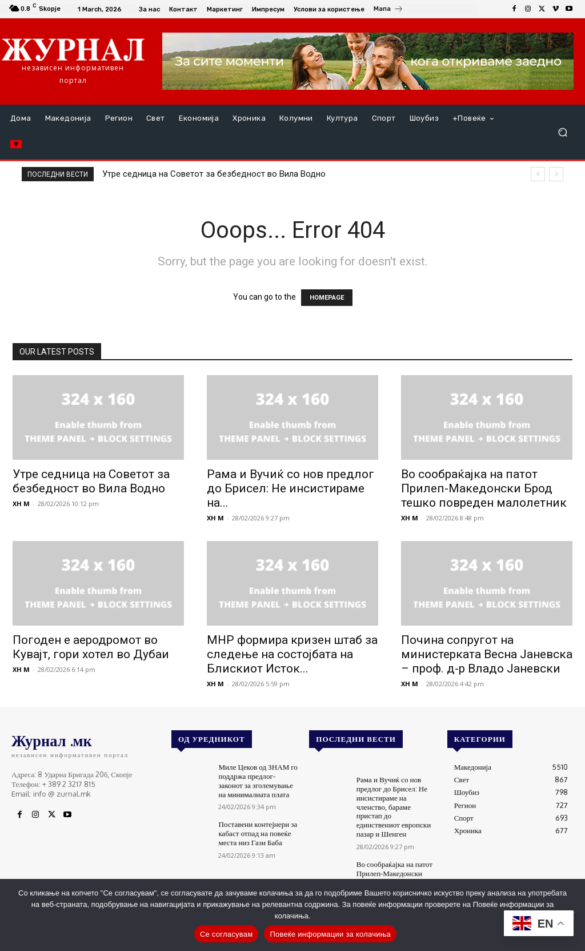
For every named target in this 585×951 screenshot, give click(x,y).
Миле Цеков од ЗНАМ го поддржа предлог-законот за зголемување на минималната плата (257, 780)
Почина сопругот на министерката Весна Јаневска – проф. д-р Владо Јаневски (486, 654)
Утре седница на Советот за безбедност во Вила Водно (214, 174)
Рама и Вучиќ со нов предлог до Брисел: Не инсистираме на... (290, 488)
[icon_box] (388, 10)
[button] (562, 132)
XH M (21, 503)
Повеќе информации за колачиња (330, 934)
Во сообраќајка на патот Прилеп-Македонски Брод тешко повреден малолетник (484, 488)
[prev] (538, 174)
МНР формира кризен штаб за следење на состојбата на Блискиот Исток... (292, 654)
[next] (556, 174)
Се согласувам (226, 934)
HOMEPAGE (327, 297)
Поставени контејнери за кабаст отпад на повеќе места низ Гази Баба (257, 832)
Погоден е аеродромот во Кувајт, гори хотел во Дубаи (91, 647)
